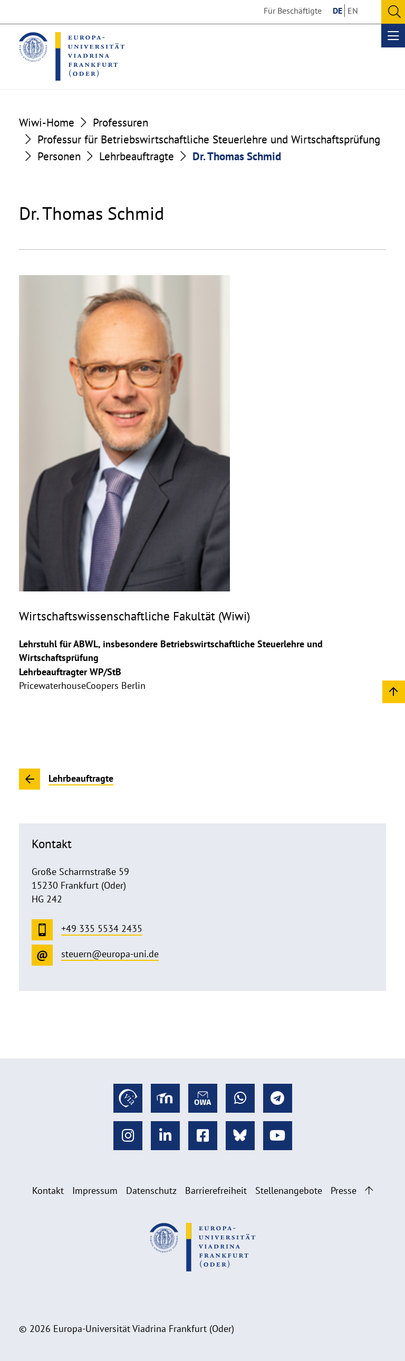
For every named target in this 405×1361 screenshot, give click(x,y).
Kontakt (48, 1190)
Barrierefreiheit (216, 1190)
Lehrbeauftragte (136, 156)
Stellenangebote (288, 1190)
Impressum (95, 1190)
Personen (59, 156)
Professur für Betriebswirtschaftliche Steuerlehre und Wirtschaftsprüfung (208, 139)
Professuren (120, 122)
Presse (343, 1190)
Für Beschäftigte (293, 10)
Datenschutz (151, 1190)
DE (337, 10)
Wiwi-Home (46, 122)
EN (353, 10)
